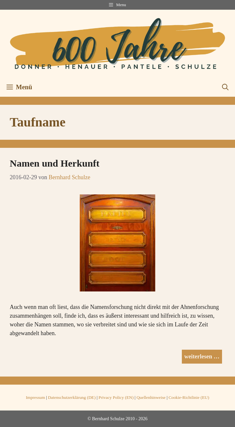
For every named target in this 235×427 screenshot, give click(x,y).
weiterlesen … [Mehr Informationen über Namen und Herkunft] (201, 356)
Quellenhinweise (151, 397)
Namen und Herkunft (55, 163)
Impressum (35, 397)
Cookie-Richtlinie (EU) (189, 397)
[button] (225, 87)
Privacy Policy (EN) (116, 397)
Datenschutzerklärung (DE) (72, 397)
